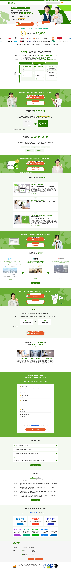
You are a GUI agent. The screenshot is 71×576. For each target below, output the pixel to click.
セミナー (48, 0)
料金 (22, 2)
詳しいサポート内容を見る (36, 225)
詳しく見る (10, 279)
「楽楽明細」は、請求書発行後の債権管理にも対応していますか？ (36, 457)
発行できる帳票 (16, 552)
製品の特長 (19, 2)
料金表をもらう (57, 2)
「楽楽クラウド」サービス (33, 512)
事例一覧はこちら (35, 283)
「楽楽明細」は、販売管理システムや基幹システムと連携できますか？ (36, 453)
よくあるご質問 (60, 0)
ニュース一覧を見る (35, 500)
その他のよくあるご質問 (35, 465)
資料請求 (31, 559)
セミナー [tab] (38, 477)
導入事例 (28, 2)
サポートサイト (33, 551)
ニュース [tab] (32, 477)
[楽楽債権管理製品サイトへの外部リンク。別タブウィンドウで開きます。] (35, 532)
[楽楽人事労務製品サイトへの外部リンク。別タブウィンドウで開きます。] (44, 532)
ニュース (24, 553)
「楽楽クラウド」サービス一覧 (35, 550)
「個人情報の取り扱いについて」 (35, 425)
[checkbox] (35, 388)
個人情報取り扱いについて (35, 552)
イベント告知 (25, 554)
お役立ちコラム (55, 0)
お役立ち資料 (51, 0)
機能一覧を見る (35, 193)
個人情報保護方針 (33, 554)
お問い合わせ (39, 559)
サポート (45, 0)
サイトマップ (25, 555)
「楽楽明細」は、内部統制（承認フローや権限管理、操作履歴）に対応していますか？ (36, 460)
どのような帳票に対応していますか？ (36, 445)
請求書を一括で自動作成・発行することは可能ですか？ (36, 449)
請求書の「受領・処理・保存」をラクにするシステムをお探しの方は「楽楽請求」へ (36, 28)
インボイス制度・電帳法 (26, 547)
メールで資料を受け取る (49, 2)
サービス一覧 (33, 549)
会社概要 (32, 547)
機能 (25, 2)
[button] (23, 273)
